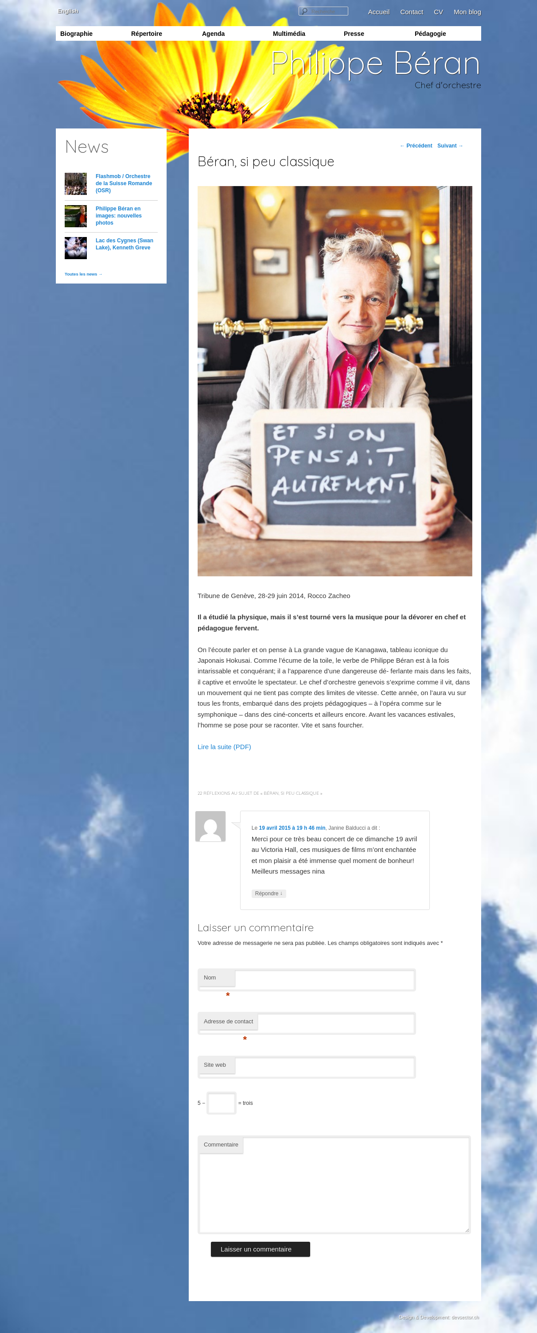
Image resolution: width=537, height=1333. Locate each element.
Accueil (378, 12)
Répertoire (146, 33)
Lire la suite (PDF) (224, 746)
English (67, 11)
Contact (411, 12)
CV (438, 12)
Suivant (450, 146)
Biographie (76, 33)
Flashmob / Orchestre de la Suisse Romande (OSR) (124, 183)
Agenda (213, 33)
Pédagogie (430, 33)
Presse (354, 33)
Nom (217, 980)
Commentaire (221, 1144)
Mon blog (467, 12)
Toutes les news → (84, 274)
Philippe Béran (375, 62)
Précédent (416, 146)
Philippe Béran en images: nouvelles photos (119, 216)
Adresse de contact (228, 1024)
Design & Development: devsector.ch (439, 1317)
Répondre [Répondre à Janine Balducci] (269, 894)
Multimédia (289, 33)
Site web (215, 1064)
